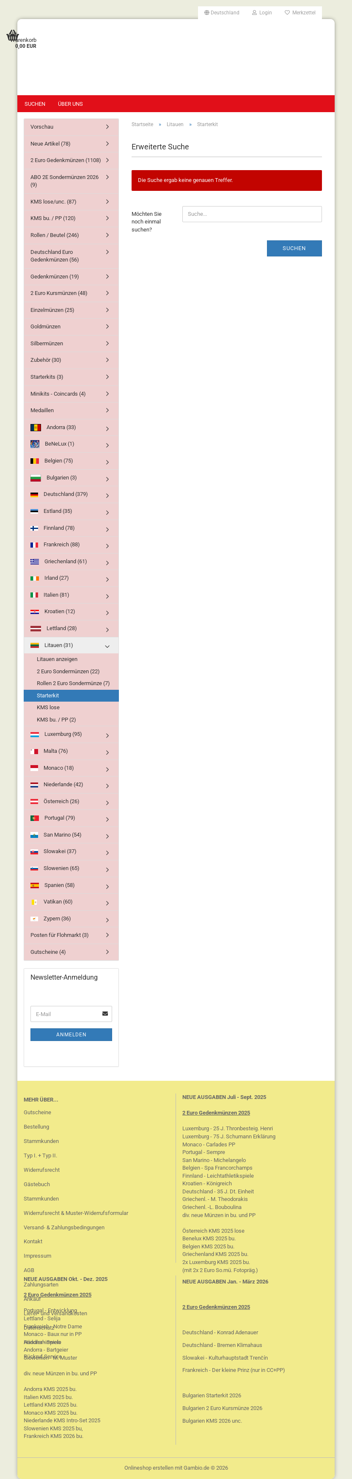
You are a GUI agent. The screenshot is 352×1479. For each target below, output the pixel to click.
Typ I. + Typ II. (40, 1155)
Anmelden (71, 1035)
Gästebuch (37, 1184)
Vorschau (41, 127)
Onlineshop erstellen (148, 1468)
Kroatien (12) (52, 611)
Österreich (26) (55, 801)
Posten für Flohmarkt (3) (59, 935)
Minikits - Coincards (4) (58, 394)
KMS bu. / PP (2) (56, 719)
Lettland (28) (53, 628)
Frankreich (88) (55, 544)
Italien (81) (49, 595)
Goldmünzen (45, 326)
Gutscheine (37, 1112)
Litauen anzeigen (57, 659)
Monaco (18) (52, 768)
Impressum (37, 1256)
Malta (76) (49, 751)
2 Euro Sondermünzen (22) (68, 671)
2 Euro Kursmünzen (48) (59, 293)
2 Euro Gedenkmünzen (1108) (65, 160)
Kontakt (33, 1241)
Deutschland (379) (59, 494)
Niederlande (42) (56, 784)
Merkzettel (300, 13)
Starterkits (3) (46, 377)
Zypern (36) (50, 918)
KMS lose (48, 707)
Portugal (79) (52, 818)
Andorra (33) (53, 427)
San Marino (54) (56, 835)
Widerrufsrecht (42, 1170)
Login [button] (262, 13)
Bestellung (36, 1127)
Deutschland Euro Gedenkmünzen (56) (54, 256)
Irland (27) (49, 578)
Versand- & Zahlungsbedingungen (64, 1227)
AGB (29, 1270)
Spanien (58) (52, 885)
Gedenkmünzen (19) (54, 276)
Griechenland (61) (58, 561)
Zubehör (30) (45, 360)
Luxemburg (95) (56, 734)
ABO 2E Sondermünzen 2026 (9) (64, 181)
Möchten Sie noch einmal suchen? (147, 222)
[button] (222, 12)
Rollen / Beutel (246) (54, 235)
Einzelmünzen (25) (52, 310)
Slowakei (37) (53, 851)
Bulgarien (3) (53, 478)
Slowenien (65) (55, 868)
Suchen (35, 104)
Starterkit (48, 695)
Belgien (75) (51, 460)
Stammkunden (41, 1141)
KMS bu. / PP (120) (53, 218)
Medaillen (42, 410)
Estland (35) (51, 511)
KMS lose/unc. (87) (53, 201)
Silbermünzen (46, 343)
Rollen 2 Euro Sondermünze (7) (73, 683)
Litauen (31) (51, 645)
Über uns (70, 104)
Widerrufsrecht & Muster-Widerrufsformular (76, 1213)
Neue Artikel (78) (50, 143)
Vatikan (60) (51, 901)
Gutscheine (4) (48, 952)
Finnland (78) (52, 528)
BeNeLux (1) (52, 444)
